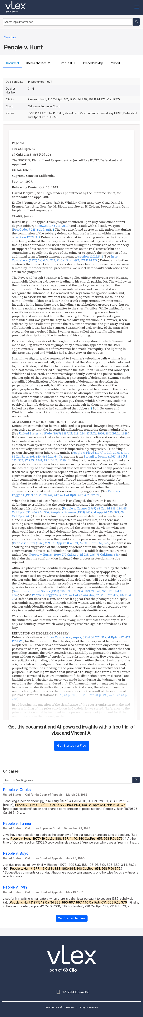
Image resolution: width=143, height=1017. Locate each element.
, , (65, 258)
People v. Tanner (17, 823)
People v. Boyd (15, 853)
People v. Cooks (17, 790)
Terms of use (52, 1007)
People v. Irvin (15, 887)
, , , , (71, 639)
